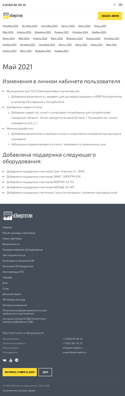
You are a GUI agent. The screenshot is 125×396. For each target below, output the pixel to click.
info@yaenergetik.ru (73, 347)
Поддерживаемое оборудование (23, 249)
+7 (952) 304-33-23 (72, 343)
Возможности (11, 243)
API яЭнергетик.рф (14, 299)
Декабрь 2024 (80, 32)
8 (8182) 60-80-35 (14, 4)
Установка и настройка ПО (18, 260)
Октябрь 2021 (27, 44)
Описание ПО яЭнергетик (18, 266)
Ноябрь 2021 (10, 44)
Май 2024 (24, 38)
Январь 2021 (62, 50)
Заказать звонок (110, 15)
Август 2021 (65, 44)
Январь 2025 (61, 32)
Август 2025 (68, 25)
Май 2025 (8, 32)
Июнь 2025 (100, 25)
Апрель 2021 (10, 50)
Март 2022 (57, 38)
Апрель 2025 (24, 32)
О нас (6, 288)
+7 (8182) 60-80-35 (72, 338)
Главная (7, 227)
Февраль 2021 (43, 50)
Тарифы (7, 277)
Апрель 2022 (40, 38)
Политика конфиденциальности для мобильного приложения (25, 312)
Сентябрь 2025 (49, 25)
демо (45, 372)
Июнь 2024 (9, 38)
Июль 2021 (81, 44)
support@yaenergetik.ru (74, 352)
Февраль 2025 (43, 32)
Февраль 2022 (74, 38)
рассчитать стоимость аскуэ (20, 372)
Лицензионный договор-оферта (19, 390)
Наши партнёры (12, 238)
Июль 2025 (84, 25)
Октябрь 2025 (30, 25)
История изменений (15, 305)
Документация (12, 293)
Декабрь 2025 (10, 25)
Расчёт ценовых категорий (19, 232)
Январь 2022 (93, 38)
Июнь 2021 (97, 44)
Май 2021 (111, 44)
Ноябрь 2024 (99, 32)
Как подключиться (14, 255)
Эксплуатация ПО (13, 271)
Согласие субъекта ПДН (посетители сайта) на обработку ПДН (24, 320)
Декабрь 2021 (111, 38)
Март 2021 (26, 50)
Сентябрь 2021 (47, 44)
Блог (5, 282)
